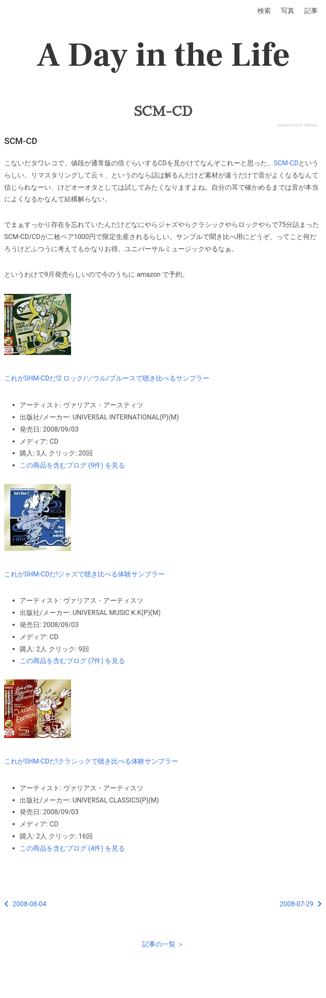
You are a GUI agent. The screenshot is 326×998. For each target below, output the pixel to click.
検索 (264, 11)
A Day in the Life (163, 55)
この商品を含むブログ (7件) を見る (72, 661)
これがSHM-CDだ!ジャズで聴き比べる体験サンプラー (84, 574)
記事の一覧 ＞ (163, 944)
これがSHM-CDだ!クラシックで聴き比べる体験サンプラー (91, 761)
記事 (311, 11)
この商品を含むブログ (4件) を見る (72, 848)
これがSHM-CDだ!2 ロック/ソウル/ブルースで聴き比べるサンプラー (106, 378)
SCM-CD (163, 111)
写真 (287, 11)
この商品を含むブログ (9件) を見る (72, 465)
